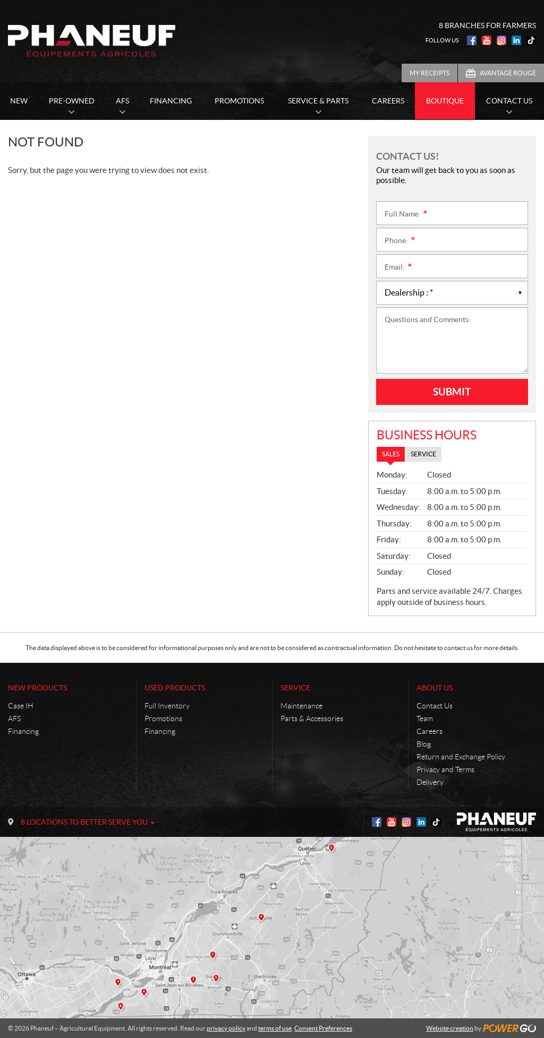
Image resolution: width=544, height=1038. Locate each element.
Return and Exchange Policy (460, 756)
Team (424, 718)
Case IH (20, 706)
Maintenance (301, 706)
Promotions (163, 718)
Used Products (174, 688)
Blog (423, 744)
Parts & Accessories (311, 718)
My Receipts (429, 73)
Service (295, 688)
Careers (429, 731)
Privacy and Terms (445, 769)
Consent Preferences (323, 1028)
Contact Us (434, 706)
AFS (14, 718)
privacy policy (226, 1028)
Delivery (430, 782)
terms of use (275, 1028)
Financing (23, 731)
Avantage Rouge (508, 73)
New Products (37, 688)
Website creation (449, 1028)
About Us (434, 688)
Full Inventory (167, 706)
